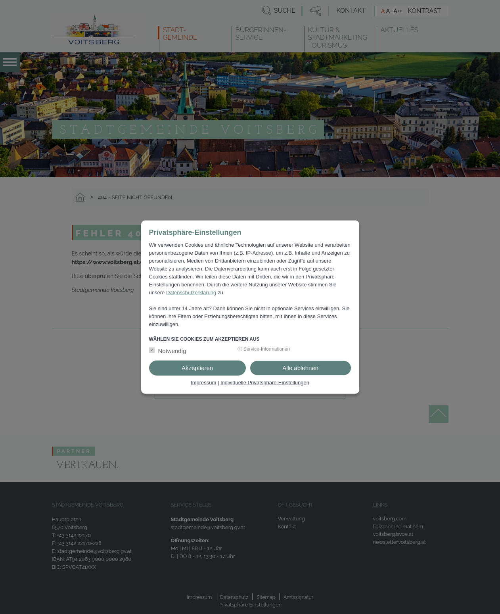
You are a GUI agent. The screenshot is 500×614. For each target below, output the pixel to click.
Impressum (203, 383)
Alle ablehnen (300, 368)
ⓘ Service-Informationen (264, 349)
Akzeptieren (197, 368)
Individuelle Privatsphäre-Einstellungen (264, 383)
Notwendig (172, 350)
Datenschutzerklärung (191, 292)
